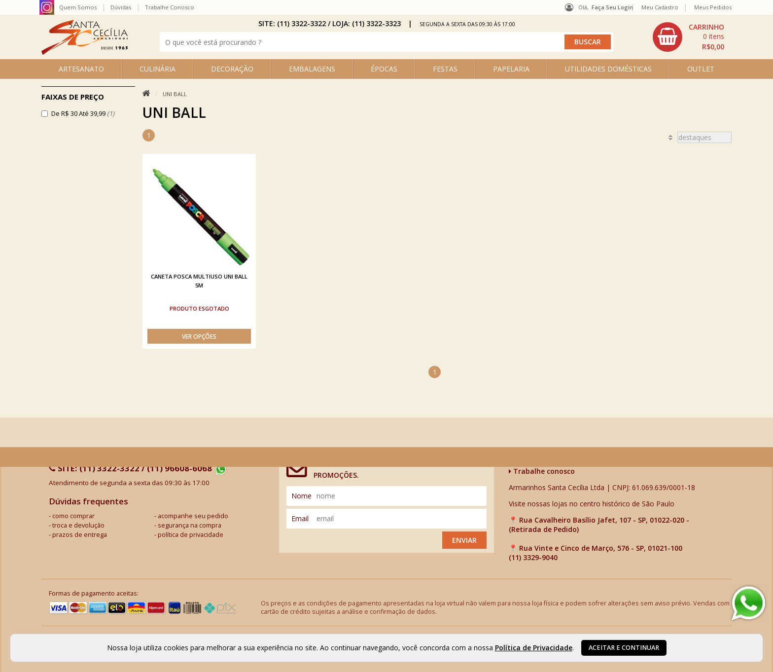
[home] (84, 52)
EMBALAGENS (312, 68)
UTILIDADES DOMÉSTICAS (608, 68)
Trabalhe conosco (542, 471)
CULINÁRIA (158, 68)
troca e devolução (78, 525)
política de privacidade (190, 535)
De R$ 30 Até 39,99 (82, 113)
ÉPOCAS (384, 68)
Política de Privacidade (533, 647)
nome (301, 495)
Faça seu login (612, 7)
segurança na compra (189, 525)
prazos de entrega (79, 535)
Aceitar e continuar (624, 647)
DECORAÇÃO (232, 68)
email (300, 518)
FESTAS (445, 68)
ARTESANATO (81, 68)
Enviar (464, 540)
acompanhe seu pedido (193, 516)
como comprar (73, 516)
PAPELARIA (511, 68)
